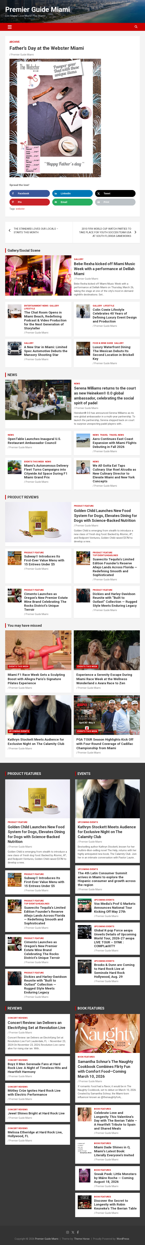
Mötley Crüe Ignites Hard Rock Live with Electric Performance (34, 1093)
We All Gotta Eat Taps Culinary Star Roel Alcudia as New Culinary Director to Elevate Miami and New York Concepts (114, 473)
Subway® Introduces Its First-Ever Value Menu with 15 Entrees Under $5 (44, 560)
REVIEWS (15, 1008)
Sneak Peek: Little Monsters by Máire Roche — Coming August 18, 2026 (115, 1178)
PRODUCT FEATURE (84, 506)
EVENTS (84, 774)
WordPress (123, 1238)
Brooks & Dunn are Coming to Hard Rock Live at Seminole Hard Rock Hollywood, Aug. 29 (114, 970)
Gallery (78, 259)
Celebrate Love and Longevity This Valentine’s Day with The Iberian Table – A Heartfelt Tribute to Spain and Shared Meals (115, 1120)
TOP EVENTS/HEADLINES (105, 555)
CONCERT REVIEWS (18, 1018)
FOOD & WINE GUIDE (103, 343)
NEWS (12, 375)
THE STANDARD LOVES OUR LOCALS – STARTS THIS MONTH (36, 230)
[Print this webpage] (115, 202)
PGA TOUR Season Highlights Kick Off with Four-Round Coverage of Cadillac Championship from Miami (104, 743)
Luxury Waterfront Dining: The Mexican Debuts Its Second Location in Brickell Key (113, 353)
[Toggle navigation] (9, 27)
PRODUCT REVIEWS (23, 497)
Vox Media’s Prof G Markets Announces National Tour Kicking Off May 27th (114, 908)
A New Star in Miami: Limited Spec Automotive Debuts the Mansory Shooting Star (45, 351)
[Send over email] (72, 202)
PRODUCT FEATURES (24, 774)
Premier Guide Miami (37, 10)
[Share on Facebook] (29, 193)
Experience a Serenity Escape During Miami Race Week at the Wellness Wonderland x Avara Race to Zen (104, 679)
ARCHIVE (14, 41)
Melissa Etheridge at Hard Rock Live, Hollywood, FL (35, 1134)
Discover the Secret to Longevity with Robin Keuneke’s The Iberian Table (115, 1205)
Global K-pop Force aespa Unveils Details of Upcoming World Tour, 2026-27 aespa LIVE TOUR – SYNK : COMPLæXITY (115, 938)
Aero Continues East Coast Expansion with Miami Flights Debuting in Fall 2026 (114, 443)
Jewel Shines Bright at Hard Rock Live (36, 1113)
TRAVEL (104, 435)
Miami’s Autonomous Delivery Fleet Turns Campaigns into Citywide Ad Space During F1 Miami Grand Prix (46, 471)
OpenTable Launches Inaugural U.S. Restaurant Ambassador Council (34, 441)
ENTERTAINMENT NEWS (36, 306)
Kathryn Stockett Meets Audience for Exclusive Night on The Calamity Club (36, 741)
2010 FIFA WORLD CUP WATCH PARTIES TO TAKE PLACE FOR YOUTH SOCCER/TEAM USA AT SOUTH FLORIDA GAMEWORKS (105, 232)
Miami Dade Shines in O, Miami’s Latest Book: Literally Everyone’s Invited (114, 1151)
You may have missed (25, 625)
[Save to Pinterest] (29, 202)
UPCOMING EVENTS (19, 731)
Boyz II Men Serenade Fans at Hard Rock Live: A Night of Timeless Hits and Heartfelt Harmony (37, 1068)
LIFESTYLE (29, 309)
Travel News (116, 435)
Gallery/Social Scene (24, 250)
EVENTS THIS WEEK (34, 461)
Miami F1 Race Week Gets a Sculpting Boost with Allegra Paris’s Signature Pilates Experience (36, 679)
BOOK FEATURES (91, 1008)
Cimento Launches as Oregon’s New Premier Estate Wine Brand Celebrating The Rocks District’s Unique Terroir (46, 602)
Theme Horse (82, 1238)
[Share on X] (115, 193)
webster (20, 208)
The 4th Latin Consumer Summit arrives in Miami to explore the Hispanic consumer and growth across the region (107, 879)
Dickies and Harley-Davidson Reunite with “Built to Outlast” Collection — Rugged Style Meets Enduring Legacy (115, 600)
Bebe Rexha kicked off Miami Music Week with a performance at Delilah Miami (104, 269)
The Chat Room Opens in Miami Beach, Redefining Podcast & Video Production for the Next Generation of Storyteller (45, 320)
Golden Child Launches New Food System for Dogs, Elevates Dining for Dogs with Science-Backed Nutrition (105, 516)
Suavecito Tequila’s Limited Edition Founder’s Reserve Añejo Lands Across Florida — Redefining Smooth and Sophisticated (115, 567)
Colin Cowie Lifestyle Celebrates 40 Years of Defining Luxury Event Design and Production (115, 315)
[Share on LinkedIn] (72, 193)
